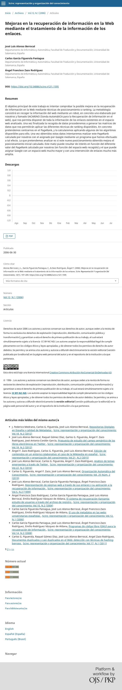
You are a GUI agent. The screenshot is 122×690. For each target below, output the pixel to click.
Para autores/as (13, 603)
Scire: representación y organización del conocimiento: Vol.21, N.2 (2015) (59, 456)
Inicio (8, 13)
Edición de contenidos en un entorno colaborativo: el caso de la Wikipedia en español (59, 452)
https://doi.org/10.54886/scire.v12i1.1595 (35, 86)
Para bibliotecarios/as (16, 608)
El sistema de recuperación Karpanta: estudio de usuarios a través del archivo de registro (61, 500)
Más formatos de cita (16, 280)
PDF (10, 236)
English (9, 628)
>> (12, 549)
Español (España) (15, 634)
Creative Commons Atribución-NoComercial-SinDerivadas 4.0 (80, 372)
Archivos (19, 13)
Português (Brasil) (15, 639)
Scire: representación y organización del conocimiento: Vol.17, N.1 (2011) (65, 543)
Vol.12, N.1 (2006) (37, 13)
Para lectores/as (13, 598)
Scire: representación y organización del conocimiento (39, 3)
